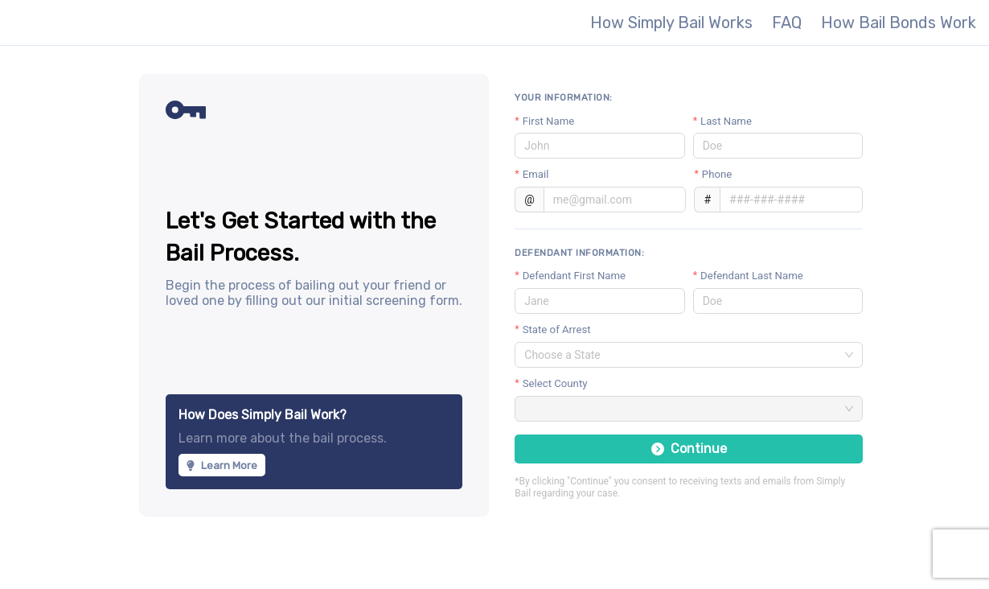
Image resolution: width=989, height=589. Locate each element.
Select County (555, 383)
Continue (689, 448)
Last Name (726, 121)
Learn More (222, 465)
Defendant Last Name (751, 276)
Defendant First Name (574, 276)
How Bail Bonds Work (898, 22)
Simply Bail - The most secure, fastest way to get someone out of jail (102, 22)
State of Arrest (557, 329)
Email (536, 174)
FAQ (787, 22)
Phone (717, 174)
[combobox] (681, 355)
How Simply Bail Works (671, 22)
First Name (549, 121)
